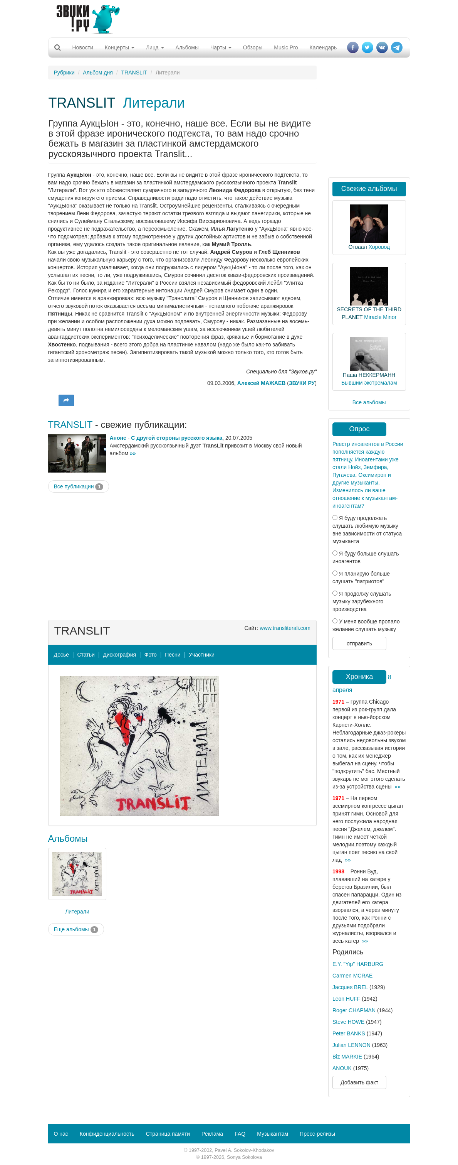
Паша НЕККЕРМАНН (369, 375)
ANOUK (342, 1068)
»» (133, 453)
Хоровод (379, 247)
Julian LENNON (351, 1045)
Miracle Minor (380, 317)
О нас (61, 1134)
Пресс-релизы (317, 1134)
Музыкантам (272, 1134)
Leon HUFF (346, 999)
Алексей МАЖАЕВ (261, 383)
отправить (359, 643)
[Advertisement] (226, 17)
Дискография (119, 655)
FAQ (240, 1134)
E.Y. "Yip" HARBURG (357, 964)
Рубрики (64, 72)
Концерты (119, 47)
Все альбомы (369, 402)
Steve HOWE (348, 1022)
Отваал (357, 247)
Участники (202, 655)
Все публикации (79, 486)
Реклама (212, 1134)
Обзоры (253, 47)
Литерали (154, 103)
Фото (150, 655)
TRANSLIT (134, 72)
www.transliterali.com (285, 628)
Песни (172, 655)
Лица (155, 47)
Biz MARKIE (347, 1057)
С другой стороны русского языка (176, 438)
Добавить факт (359, 1082)
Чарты (221, 47)
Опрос (359, 429)
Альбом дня (98, 72)
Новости (82, 47)
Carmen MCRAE (352, 976)
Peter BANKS (348, 1033)
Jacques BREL (350, 987)
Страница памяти (168, 1134)
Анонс (118, 438)
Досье (61, 655)
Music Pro (286, 47)
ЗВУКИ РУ (302, 383)
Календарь (323, 47)
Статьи (85, 655)
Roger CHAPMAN (354, 1010)
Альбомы (187, 47)
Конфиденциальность (107, 1134)
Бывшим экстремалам (369, 383)
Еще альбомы (76, 929)
